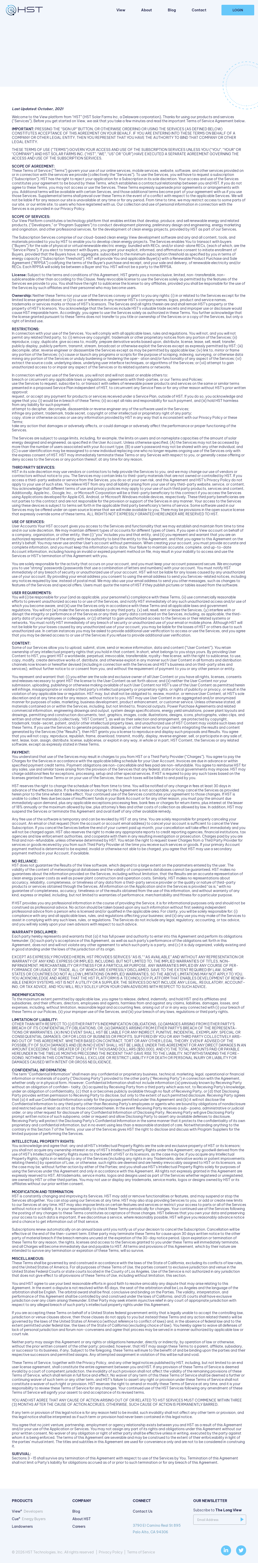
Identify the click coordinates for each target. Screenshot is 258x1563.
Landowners (22, 1526)
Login (238, 10)
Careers (78, 1526)
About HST (81, 1519)
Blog (172, 10)
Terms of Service (141, 1552)
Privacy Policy (111, 1552)
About (146, 10)
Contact (199, 10)
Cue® (29, 1519)
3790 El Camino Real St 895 (159, 1529)
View (120, 10)
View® (27, 1511)
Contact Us (142, 1511)
